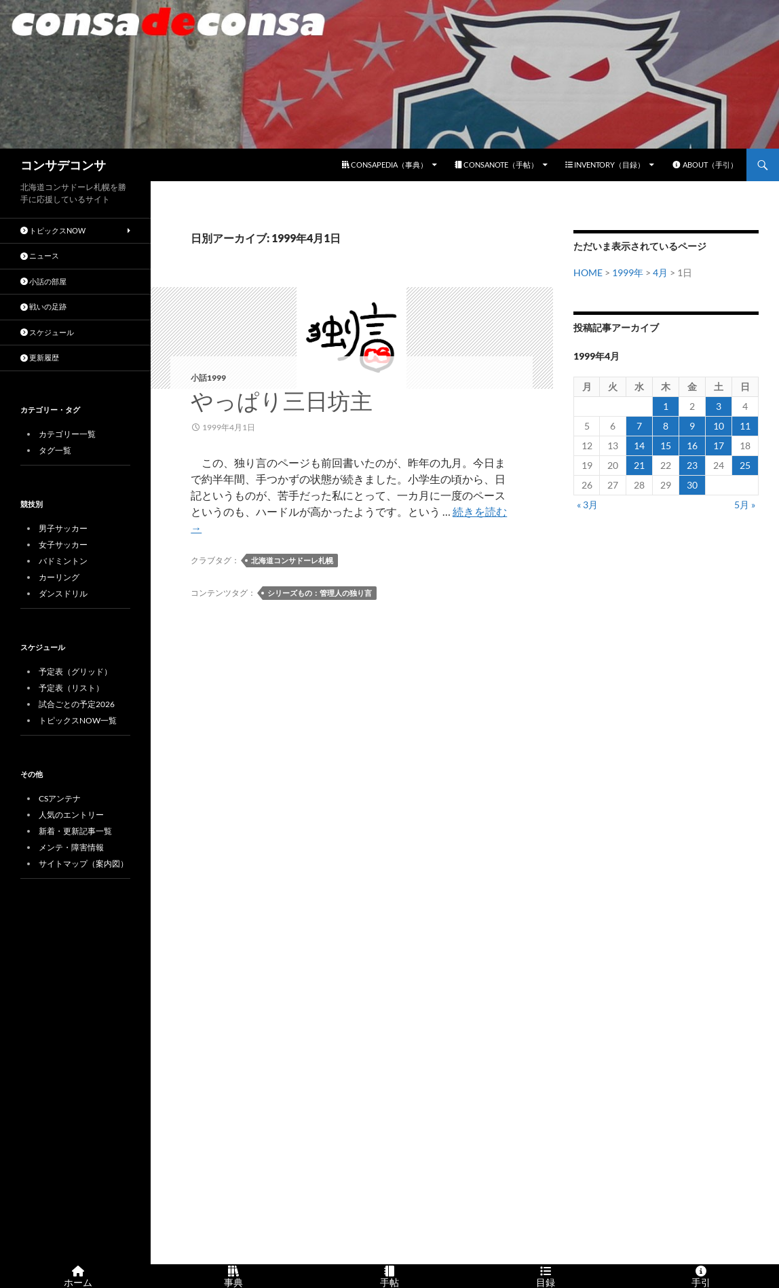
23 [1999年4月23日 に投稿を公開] (692, 465)
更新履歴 (39, 357)
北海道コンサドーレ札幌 (292, 560)
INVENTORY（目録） (605, 164)
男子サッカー (63, 528)
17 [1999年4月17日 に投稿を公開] (718, 445)
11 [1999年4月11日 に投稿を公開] (745, 426)
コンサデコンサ (63, 164)
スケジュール (47, 332)
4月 (660, 272)
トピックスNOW (53, 230)
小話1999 (208, 378)
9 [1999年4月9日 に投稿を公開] (692, 426)
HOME (588, 272)
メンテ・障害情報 (71, 847)
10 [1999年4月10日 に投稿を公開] (718, 426)
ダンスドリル (63, 593)
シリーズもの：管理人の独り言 (319, 592)
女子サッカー (63, 544)
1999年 (627, 272)
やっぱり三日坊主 (282, 401)
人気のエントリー (71, 815)
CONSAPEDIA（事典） (385, 164)
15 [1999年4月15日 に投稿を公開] (665, 445)
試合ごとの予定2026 (77, 704)
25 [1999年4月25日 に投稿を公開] (745, 465)
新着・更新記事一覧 (75, 831)
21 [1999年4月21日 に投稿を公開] (639, 465)
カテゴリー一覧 (67, 434)
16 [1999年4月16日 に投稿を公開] (692, 445)
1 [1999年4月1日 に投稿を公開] (665, 406)
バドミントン (63, 561)
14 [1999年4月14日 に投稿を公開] (639, 445)
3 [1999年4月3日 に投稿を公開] (718, 406)
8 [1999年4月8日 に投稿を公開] (665, 426)
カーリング (59, 577)
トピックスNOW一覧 (78, 720)
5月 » (744, 504)
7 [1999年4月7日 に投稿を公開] (639, 426)
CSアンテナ (60, 798)
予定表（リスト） (71, 688)
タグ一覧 (55, 450)
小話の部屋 (43, 281)
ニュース (39, 255)
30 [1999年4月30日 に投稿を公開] (692, 485)
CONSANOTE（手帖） (496, 164)
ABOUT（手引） (705, 164)
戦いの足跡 (43, 306)
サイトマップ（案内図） (83, 863)
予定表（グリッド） (75, 671)
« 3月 (587, 504)
